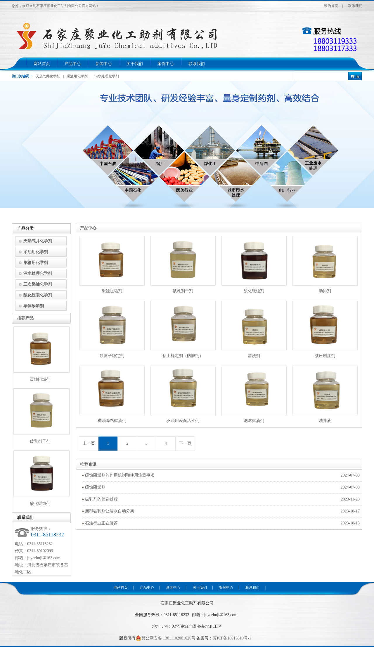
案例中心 (165, 64)
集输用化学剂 (35, 262)
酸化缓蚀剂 (254, 291)
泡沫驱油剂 (254, 420)
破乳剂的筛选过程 (101, 499)
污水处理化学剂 (106, 76)
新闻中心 (104, 64)
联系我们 (355, 6)
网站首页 (42, 64)
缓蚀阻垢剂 (112, 291)
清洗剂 (254, 356)
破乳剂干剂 (183, 291)
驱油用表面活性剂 (183, 420)
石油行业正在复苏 (101, 523)
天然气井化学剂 (48, 76)
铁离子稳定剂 (112, 356)
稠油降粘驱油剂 (112, 420)
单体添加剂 (33, 306)
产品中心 (73, 64)
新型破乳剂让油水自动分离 (109, 511)
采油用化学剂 (77, 76)
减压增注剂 (325, 356)
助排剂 (325, 291)
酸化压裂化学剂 (37, 295)
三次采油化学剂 (37, 284)
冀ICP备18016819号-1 (232, 638)
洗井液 (325, 420)
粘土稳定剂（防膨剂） (182, 356)
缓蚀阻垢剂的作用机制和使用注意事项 (120, 475)
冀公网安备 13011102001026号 (165, 638)
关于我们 (135, 64)
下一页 (185, 443)
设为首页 (331, 6)
